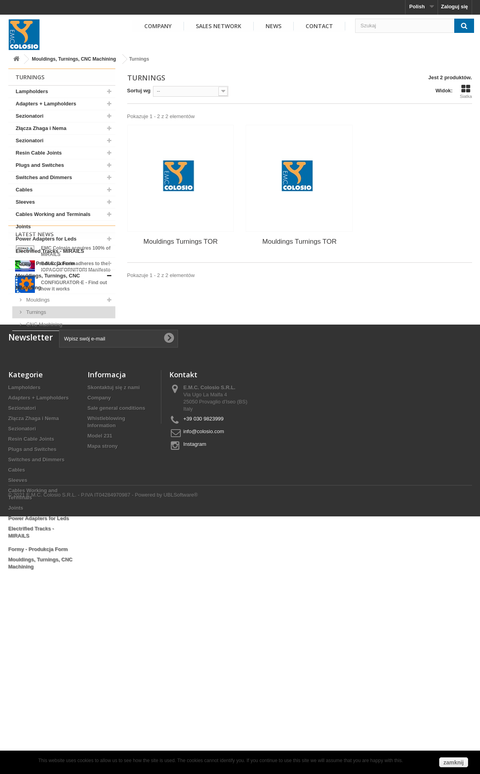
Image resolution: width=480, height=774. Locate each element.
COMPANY (158, 26)
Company (99, 555)
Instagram (195, 601)
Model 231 (100, 593)
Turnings (35, 312)
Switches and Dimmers (44, 177)
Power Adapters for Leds (46, 239)
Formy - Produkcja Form (45, 263)
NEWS (273, 26)
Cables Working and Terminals (53, 214)
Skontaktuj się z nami (114, 545)
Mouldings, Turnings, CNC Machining (74, 59)
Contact (319, 26)
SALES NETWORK (218, 26)
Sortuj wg (139, 91)
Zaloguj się (454, 7)
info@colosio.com (204, 589)
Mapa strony (103, 603)
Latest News (34, 351)
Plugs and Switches (40, 165)
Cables (24, 190)
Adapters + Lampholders (46, 104)
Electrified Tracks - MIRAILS (50, 251)
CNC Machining (44, 324)
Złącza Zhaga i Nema (41, 128)
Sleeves (25, 202)
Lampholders (32, 91)
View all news (61, 444)
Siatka (466, 91)
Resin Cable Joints (39, 153)
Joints (23, 226)
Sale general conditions (116, 565)
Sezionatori (30, 116)
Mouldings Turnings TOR (180, 241)
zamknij (454, 762)
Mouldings (37, 300)
